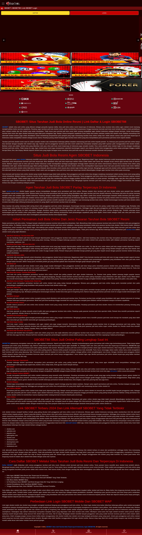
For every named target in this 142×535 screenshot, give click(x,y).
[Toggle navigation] (3, 3)
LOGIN (104, 13)
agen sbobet (21, 159)
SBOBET (5, 127)
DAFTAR (35, 13)
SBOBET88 (6, 343)
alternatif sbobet (71, 423)
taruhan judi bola (13, 191)
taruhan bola (130, 229)
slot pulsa (113, 371)
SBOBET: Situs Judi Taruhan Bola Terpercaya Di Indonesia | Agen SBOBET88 (70, 527)
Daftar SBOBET (7, 465)
